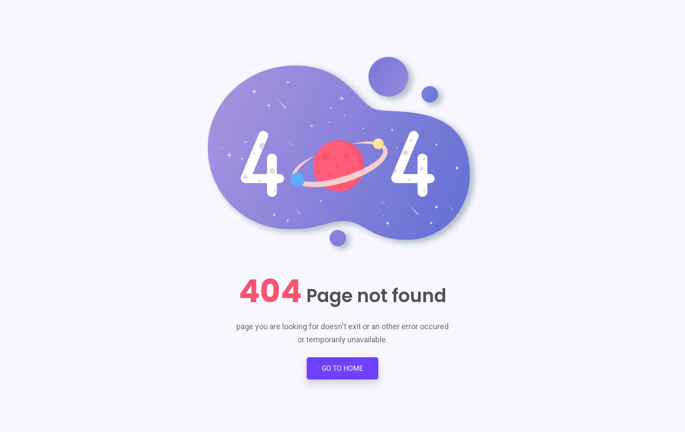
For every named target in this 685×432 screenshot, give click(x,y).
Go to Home (342, 368)
